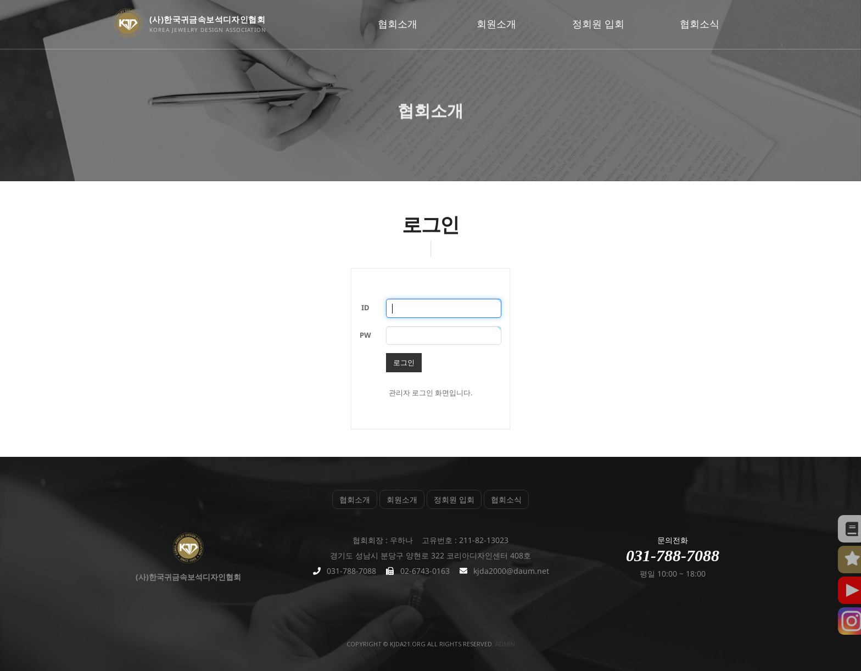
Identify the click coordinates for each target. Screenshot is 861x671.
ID (365, 307)
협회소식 (699, 23)
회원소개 (496, 23)
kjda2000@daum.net (511, 571)
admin (505, 644)
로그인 (404, 362)
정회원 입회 (598, 23)
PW (365, 335)
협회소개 (397, 23)
